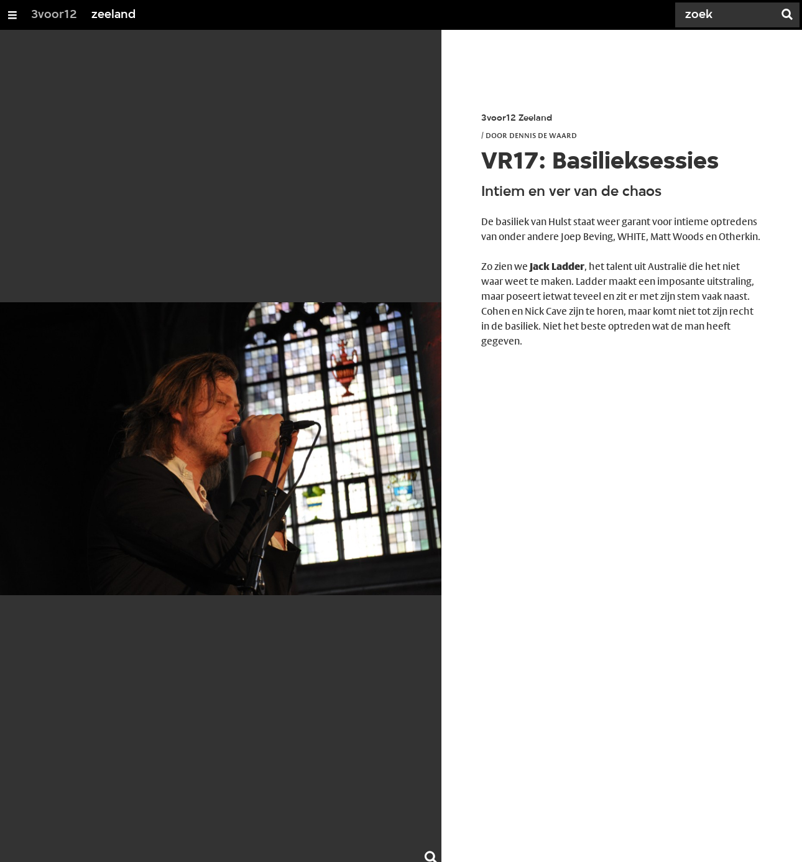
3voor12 (54, 15)
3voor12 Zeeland (516, 118)
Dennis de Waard (543, 135)
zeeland (113, 15)
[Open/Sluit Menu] (12, 15)
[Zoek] (727, 14)
